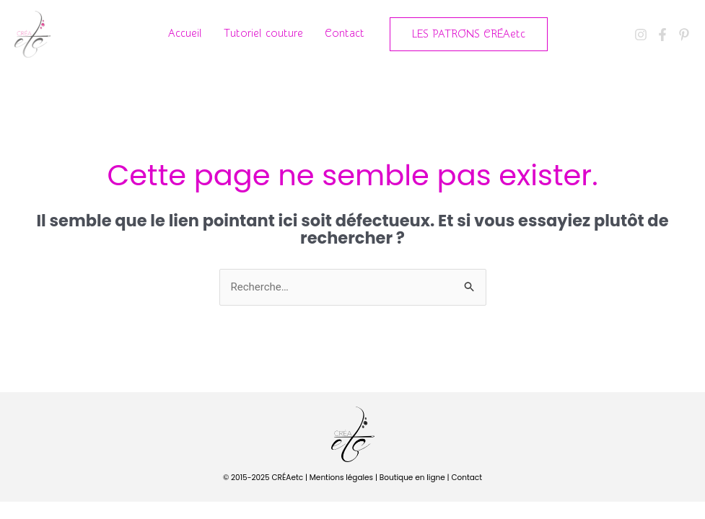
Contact (344, 33)
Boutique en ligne (412, 477)
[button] (469, 34)
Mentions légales (341, 477)
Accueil (185, 33)
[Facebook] (662, 34)
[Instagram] (640, 34)
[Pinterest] (684, 34)
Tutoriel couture (263, 33)
